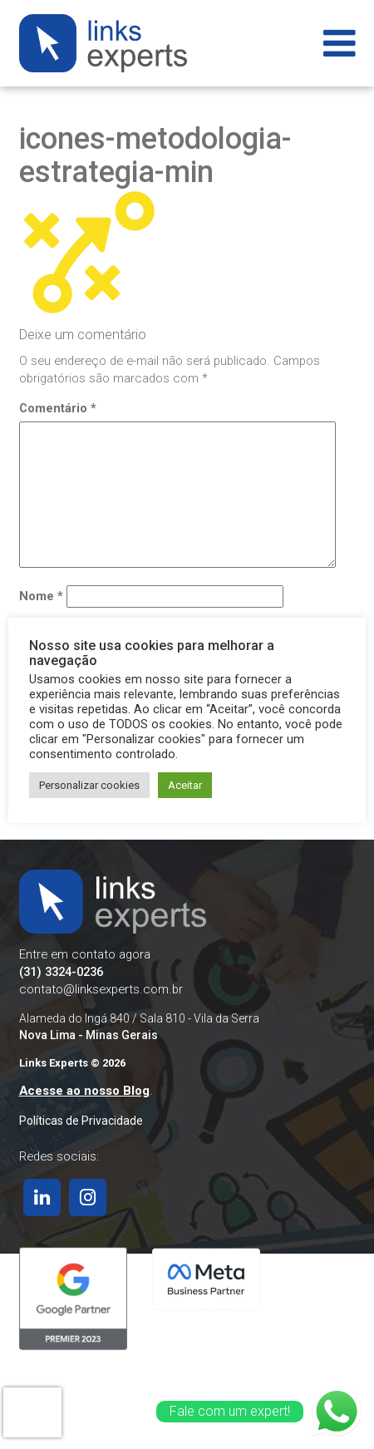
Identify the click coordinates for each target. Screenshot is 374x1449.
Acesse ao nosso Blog (84, 1090)
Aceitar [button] (185, 785)
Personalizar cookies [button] (89, 785)
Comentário (57, 408)
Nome (41, 596)
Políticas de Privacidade (81, 1120)
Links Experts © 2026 (72, 1063)
